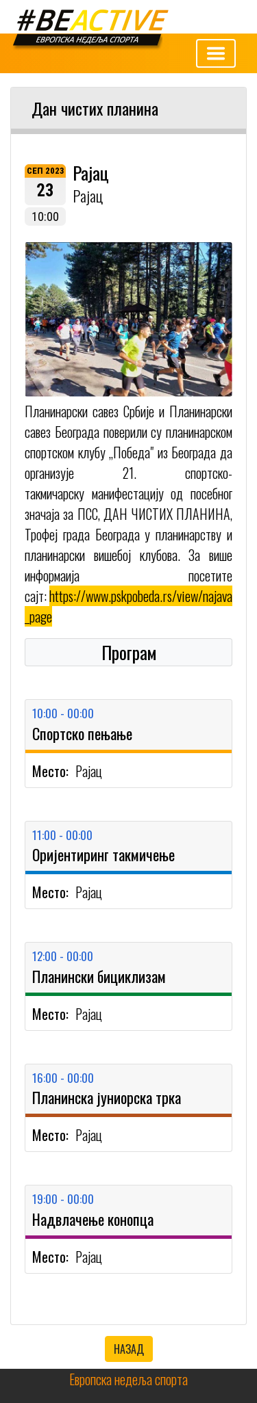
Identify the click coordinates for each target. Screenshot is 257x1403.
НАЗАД (129, 1349)
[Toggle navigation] (216, 53)
